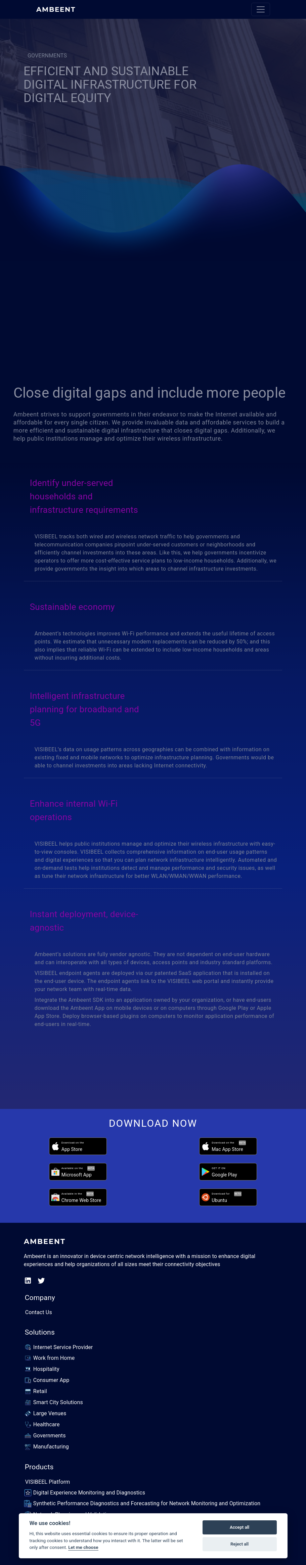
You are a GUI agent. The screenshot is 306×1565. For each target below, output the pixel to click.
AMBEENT (56, 9)
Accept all (239, 1527)
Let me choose (83, 1547)
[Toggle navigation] (260, 9)
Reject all (239, 1544)
